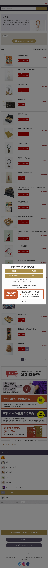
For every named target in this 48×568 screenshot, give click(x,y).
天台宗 (34, 271)
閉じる (24, 301)
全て (33, 275)
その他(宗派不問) (14, 275)
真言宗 (14, 271)
